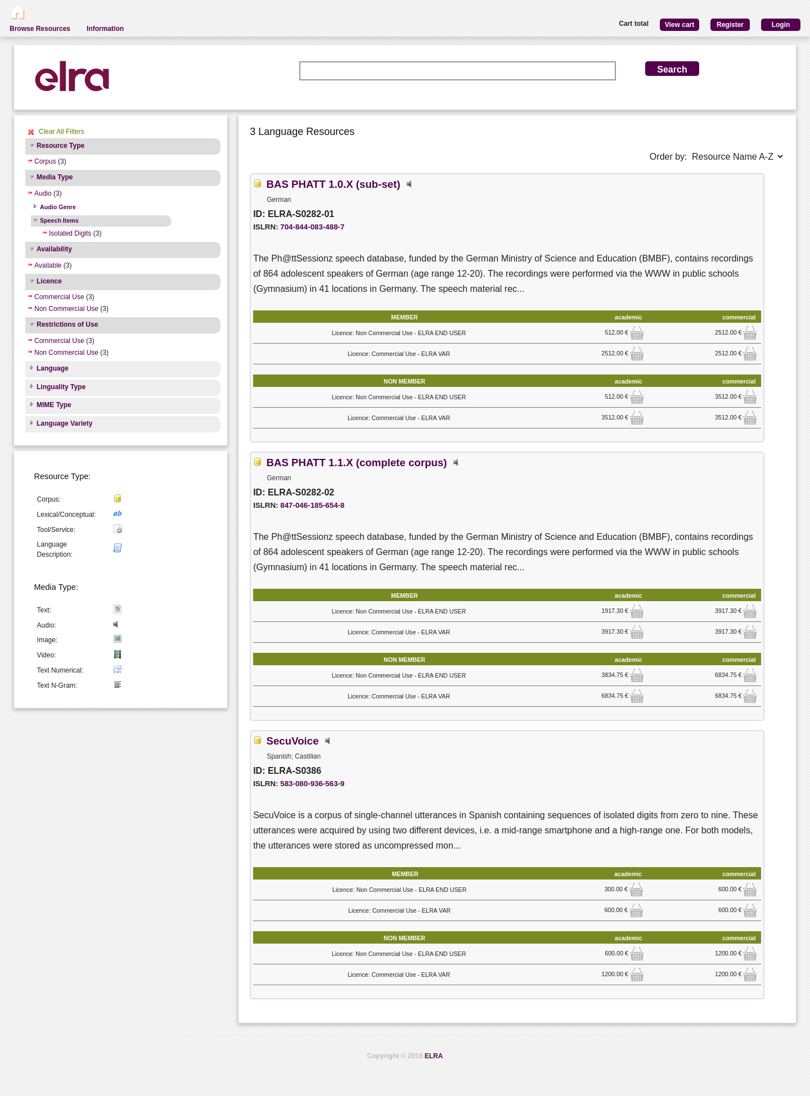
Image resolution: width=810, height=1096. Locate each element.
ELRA (434, 1056)
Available (47, 265)
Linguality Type (61, 387)
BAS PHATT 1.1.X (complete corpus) (357, 462)
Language (53, 368)
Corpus (45, 161)
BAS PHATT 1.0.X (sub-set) (333, 184)
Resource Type (60, 146)
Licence (49, 281)
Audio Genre (58, 207)
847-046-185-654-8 (312, 505)
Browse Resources (40, 29)
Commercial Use (59, 297)
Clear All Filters (61, 132)
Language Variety (64, 423)
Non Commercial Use (66, 309)
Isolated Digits (70, 233)
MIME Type (54, 405)
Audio (43, 193)
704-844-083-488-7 (312, 227)
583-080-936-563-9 (312, 783)
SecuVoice (293, 741)
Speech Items (59, 220)
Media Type (55, 177)
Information (105, 29)
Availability (54, 249)
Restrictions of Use (67, 324)
